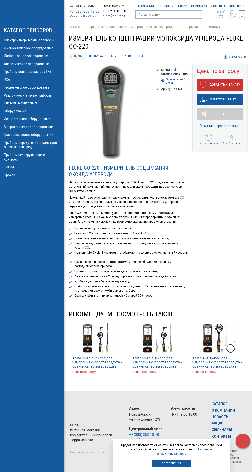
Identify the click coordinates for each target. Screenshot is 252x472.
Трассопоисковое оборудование (32, 134)
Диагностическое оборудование (32, 48)
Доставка (218, 6)
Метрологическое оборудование (32, 127)
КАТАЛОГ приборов (28, 30)
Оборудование (32, 111)
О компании (146, 6)
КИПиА (32, 167)
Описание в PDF (235, 57)
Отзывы (141, 56)
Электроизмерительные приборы (32, 40)
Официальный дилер (173, 81)
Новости (167, 6)
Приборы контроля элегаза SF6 (32, 71)
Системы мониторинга (32, 103)
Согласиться (171, 463)
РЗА (32, 79)
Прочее (32, 175)
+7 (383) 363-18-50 (85, 11)
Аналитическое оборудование (32, 64)
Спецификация (98, 56)
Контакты (236, 6)
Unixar (101, 452)
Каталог (219, 404)
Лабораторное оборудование (32, 56)
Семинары (199, 6)
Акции (182, 6)
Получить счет (217, 114)
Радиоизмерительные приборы (32, 95)
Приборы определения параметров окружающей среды (32, 144)
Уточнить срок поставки (219, 126)
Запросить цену (218, 100)
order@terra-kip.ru (116, 15)
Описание (77, 56)
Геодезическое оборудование (32, 87)
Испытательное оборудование (32, 119)
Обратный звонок (83, 15)
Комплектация (121, 56)
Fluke (174, 70)
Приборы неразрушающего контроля (32, 157)
